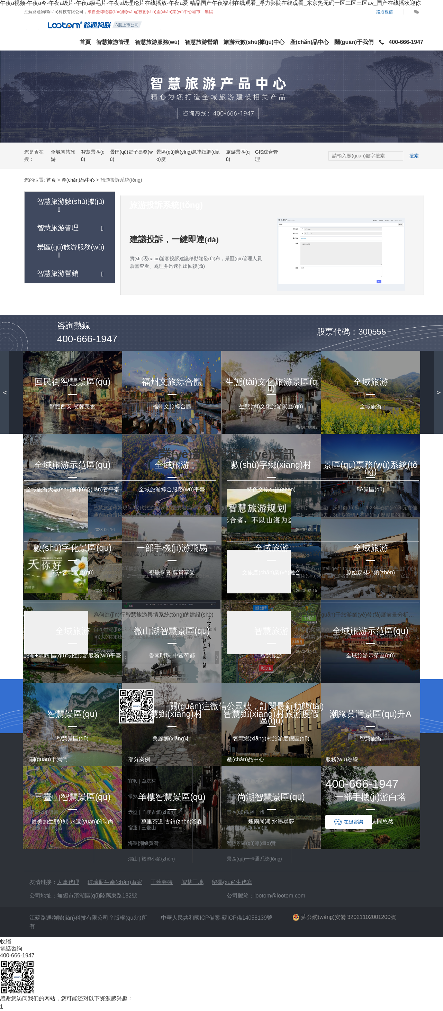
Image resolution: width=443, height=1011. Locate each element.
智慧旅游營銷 (201, 42)
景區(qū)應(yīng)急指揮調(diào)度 (187, 155)
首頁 (85, 42)
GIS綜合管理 (266, 155)
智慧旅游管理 (112, 42)
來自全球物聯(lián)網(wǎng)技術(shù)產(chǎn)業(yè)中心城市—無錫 (150, 11)
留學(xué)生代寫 (232, 882)
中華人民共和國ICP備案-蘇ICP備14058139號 (216, 918)
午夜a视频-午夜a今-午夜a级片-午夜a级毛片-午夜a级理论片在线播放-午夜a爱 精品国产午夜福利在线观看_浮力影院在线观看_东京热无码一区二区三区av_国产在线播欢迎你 (210, 3)
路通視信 (384, 11)
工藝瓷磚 (162, 882)
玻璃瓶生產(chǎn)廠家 (115, 882)
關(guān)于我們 (353, 42)
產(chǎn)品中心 (309, 42)
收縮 (5, 941)
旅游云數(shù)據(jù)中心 (254, 42)
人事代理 (68, 882)
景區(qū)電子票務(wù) (131, 155)
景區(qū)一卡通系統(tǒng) (254, 859)
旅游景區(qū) (238, 155)
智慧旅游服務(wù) (157, 42)
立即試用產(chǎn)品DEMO (221, 332)
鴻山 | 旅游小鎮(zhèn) (151, 859)
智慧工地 (192, 882)
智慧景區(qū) (93, 155)
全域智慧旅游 (63, 155)
